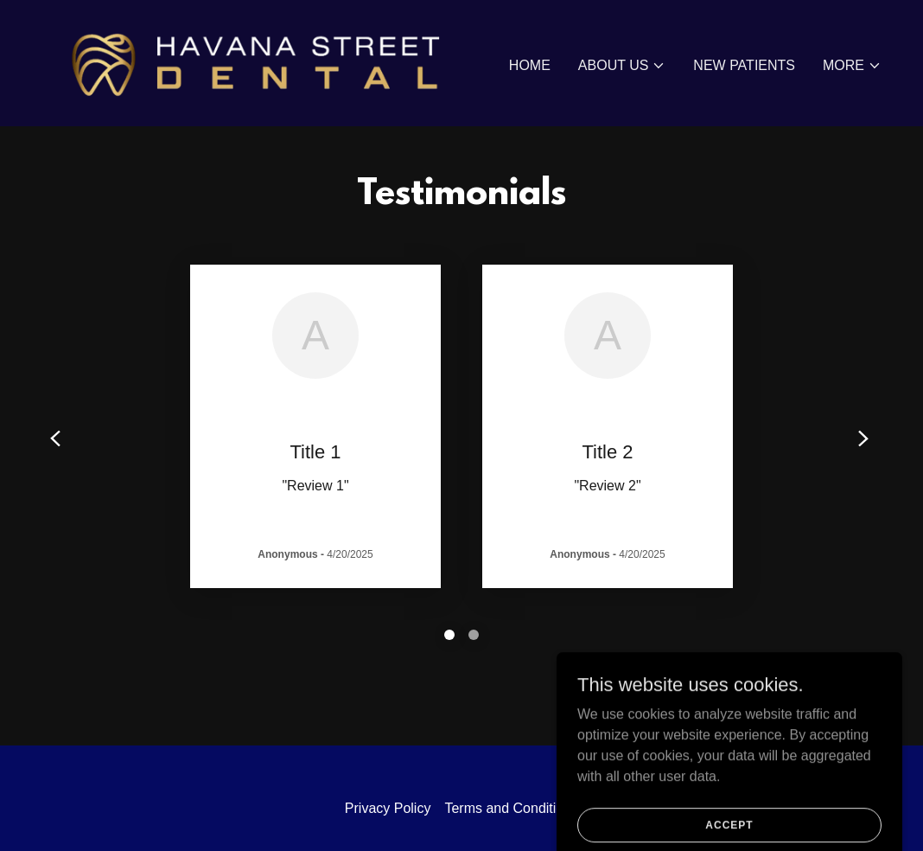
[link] (244, 61)
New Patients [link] (744, 65)
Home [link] (530, 65)
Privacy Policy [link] (388, 808)
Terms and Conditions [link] (511, 808)
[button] (622, 65)
